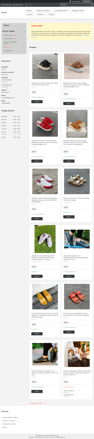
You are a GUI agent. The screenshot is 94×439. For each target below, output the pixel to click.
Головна (29, 10)
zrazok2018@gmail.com (8, 98)
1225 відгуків (76, 1)
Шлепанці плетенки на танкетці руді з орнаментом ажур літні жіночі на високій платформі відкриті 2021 (76, 85)
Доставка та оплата (9, 420)
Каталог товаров (8, 31)
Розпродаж (7, 50)
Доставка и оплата (61, 10)
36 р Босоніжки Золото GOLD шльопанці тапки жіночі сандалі (76, 199)
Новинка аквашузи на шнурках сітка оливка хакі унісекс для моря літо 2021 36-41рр (44, 372)
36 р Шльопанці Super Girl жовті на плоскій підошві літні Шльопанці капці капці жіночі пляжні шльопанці (44, 315)
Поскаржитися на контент (42, 437)
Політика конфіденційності (57, 437)
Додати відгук (26, 5)
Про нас (29, 14)
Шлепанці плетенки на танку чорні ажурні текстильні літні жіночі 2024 (44, 84)
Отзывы (51, 14)
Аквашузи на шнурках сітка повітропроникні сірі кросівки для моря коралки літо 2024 (75, 257)
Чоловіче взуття (9, 38)
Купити (37, 101)
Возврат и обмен (78, 10)
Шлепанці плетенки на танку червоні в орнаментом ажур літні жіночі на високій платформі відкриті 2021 (44, 142)
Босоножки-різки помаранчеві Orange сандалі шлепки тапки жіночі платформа (76, 314)
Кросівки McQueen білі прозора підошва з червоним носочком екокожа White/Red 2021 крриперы (44, 200)
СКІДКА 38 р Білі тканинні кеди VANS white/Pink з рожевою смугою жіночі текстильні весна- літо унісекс (42, 257)
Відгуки (5, 427)
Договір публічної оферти (10, 417)
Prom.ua (56, 435)
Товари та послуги (42, 10)
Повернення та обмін (9, 424)
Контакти (40, 14)
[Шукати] (91, 4)
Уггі (5, 47)
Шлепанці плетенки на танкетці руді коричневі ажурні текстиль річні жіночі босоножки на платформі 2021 (75, 142)
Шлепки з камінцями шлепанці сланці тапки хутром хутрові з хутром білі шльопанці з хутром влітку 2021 (77, 372)
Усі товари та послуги (35, 403)
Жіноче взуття (8, 35)
